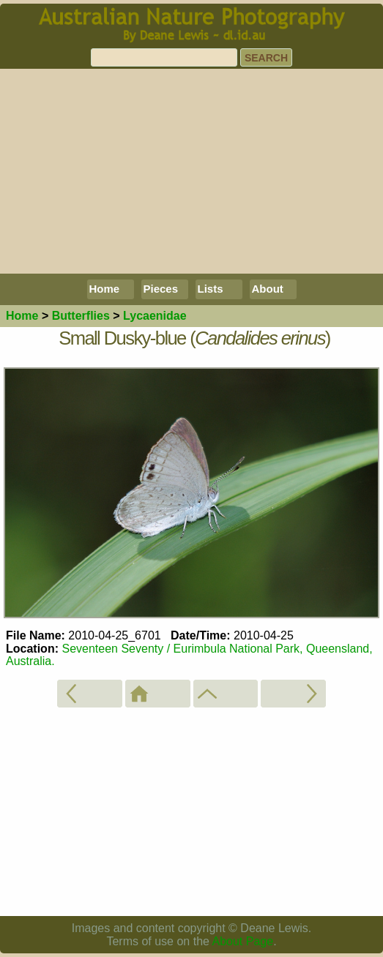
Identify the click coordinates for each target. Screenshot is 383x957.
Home (104, 288)
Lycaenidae (155, 315)
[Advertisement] (191, 171)
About (267, 288)
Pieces (161, 288)
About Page (243, 941)
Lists (210, 288)
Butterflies (81, 315)
